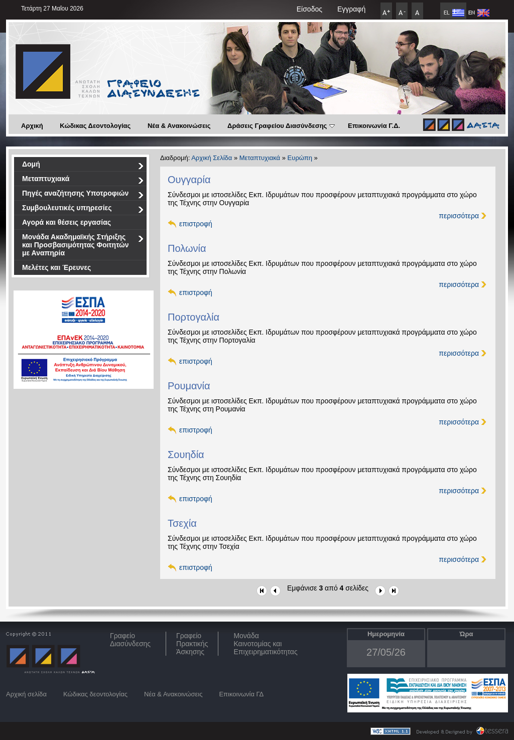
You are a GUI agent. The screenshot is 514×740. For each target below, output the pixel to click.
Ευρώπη (300, 158)
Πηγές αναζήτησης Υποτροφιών (83, 195)
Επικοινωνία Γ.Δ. (374, 125)
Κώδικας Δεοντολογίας (95, 125)
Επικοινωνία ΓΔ (241, 694)
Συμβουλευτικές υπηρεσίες (83, 209)
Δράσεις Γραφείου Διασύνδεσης (281, 125)
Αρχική (32, 125)
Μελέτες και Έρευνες (56, 267)
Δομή (83, 166)
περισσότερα (459, 216)
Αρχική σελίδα (26, 694)
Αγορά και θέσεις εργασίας (66, 222)
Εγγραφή (351, 9)
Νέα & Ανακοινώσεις (179, 125)
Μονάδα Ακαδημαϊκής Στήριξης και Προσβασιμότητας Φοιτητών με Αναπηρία (83, 245)
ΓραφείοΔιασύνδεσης (130, 640)
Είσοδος (309, 9)
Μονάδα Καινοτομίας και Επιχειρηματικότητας (265, 644)
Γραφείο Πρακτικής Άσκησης (192, 644)
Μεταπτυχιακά (83, 180)
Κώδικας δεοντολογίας (95, 694)
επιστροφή (195, 224)
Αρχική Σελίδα (211, 158)
